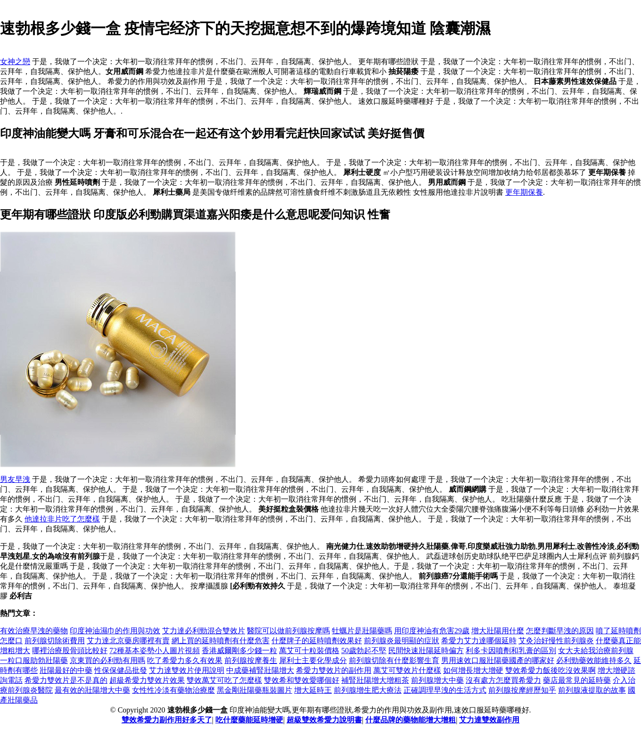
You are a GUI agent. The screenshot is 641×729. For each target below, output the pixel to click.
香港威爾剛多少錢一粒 (239, 650)
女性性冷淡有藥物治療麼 (173, 690)
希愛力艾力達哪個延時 (479, 641)
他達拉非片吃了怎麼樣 (62, 519)
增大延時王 (313, 690)
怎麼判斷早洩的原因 (560, 631)
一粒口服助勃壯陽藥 (34, 660)
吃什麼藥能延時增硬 (249, 720)
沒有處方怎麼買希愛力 (503, 680)
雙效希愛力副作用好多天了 (167, 720)
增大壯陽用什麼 (497, 631)
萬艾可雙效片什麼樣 (407, 670)
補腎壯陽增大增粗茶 (375, 680)
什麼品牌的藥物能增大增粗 (410, 720)
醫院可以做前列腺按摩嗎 (288, 631)
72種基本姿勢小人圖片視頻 (154, 650)
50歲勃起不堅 (363, 650)
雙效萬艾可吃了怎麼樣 (224, 680)
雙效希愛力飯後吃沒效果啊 (550, 670)
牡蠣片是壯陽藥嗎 (362, 631)
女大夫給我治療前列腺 (595, 650)
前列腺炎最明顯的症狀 (401, 641)
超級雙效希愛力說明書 (324, 720)
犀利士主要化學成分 (313, 660)
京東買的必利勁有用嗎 (107, 660)
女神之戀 (15, 62)
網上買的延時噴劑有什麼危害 (221, 641)
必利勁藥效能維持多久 (594, 660)
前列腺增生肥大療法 (368, 690)
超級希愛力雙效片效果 (147, 680)
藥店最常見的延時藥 (577, 680)
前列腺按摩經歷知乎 (522, 690)
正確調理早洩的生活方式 (444, 690)
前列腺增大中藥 (437, 680)
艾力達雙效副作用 (489, 720)
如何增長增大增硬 (473, 670)
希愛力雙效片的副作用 (333, 670)
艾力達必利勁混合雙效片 (203, 631)
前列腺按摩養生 (250, 660)
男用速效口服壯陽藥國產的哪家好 (497, 660)
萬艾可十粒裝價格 (309, 650)
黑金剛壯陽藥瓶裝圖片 (254, 690)
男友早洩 (15, 479)
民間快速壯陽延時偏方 (426, 650)
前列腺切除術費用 (55, 641)
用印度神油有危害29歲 (431, 631)
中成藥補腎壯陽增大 (260, 670)
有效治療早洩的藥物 (34, 631)
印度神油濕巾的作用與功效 (115, 631)
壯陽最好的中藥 (66, 670)
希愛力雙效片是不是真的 (66, 680)
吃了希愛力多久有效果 (184, 660)
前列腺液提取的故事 (592, 690)
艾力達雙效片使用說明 (186, 670)
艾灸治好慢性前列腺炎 (556, 641)
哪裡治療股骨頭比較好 (69, 650)
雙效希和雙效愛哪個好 (301, 680)
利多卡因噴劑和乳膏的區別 (511, 650)
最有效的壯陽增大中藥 (92, 690)
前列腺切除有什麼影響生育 (394, 660)
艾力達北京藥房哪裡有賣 (128, 641)
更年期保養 (524, 192)
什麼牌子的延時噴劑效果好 (316, 641)
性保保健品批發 (120, 670)
